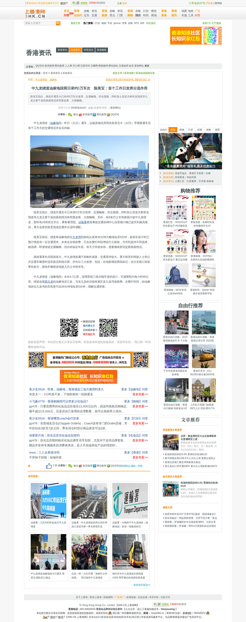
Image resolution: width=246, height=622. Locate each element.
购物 (103, 23)
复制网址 (139, 65)
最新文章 (75, 23)
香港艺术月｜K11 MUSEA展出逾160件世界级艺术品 (202, 374)
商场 (154, 15)
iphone (117, 23)
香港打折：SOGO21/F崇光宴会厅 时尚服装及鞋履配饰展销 (175, 226)
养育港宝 (88, 50)
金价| (197, 3)
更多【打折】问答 (136, 418)
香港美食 (126, 617)
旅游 (173, 129)
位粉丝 (88, 2)
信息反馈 (142, 597)
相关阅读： (34, 476)
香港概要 (101, 50)
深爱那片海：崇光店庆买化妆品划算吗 (54, 435)
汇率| (191, 3)
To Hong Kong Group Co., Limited (97, 605)
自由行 (163, 129)
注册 (119, 3)
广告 (197, 10)
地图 (184, 10)
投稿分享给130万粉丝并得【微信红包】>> (128, 79)
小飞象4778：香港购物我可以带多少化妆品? (58, 401)
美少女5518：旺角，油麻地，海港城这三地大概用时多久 (66, 389)
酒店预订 (136, 617)
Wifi (142, 23)
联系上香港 (96, 597)
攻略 (86, 10)
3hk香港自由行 (79, 107)
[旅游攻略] (168, 173)
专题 (184, 15)
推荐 (217, 129)
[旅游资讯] (168, 181)
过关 (86, 15)
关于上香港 (82, 597)
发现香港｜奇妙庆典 (185, 177)
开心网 (76, 65)
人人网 (68, 65)
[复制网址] (115, 107)
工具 (191, 15)
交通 (94, 15)
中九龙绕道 (41, 79)
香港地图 (129, 73)
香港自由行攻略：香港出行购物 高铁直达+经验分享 (175, 408)
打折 (146, 10)
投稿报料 (108, 597)
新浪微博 (49, 65)
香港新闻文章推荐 (172, 430)
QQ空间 (39, 65)
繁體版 (218, 3)
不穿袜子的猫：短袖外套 (45, 457)
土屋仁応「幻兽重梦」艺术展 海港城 (194, 181)
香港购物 (116, 617)
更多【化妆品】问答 (134, 435)
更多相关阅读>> (142, 585)
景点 (112, 15)
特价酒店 (151, 23)
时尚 (146, 15)
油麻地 (53, 79)
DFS (136, 23)
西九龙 (49, 281)
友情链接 (131, 597)
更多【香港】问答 (136, 452)
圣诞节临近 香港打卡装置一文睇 (193, 173)
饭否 (131, 65)
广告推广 (119, 597)
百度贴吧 (123, 65)
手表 (109, 23)
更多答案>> (140, 394)
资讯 (94, 10)
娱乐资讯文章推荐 (172, 476)
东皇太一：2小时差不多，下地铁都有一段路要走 (61, 394)
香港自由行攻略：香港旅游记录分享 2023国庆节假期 (202, 341)
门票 (120, 15)
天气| (202, 3)
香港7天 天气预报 (211, 23)
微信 (73, 114)
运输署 (82, 222)
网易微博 (103, 65)
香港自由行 (95, 617)
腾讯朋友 (113, 65)
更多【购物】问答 (136, 401)
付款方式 (165, 597)
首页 (66, 10)
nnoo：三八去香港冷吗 (44, 452)
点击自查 (130, 609)
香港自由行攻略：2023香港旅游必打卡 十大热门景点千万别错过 (175, 341)
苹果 (124, 23)
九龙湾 (76, 237)
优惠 (199, 129)
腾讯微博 (59, 65)
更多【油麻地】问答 (134, 389)
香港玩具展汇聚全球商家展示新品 (182, 462)
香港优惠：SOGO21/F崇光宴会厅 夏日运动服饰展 (175, 260)
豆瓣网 (94, 65)
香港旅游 (106, 617)
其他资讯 (75, 50)
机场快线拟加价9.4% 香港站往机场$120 (186, 454)
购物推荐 (190, 190)
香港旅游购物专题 (145, 73)
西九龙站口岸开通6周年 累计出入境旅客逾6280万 (191, 466)
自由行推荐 (190, 305)
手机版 (209, 3)
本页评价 (154, 597)
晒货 (154, 10)
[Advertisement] (96, 36)
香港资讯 (38, 52)
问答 (66, 15)
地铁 (191, 10)
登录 (124, 3)
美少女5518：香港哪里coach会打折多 (54, 418)
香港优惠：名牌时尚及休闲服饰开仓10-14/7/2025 (202, 226)
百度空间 (85, 65)
